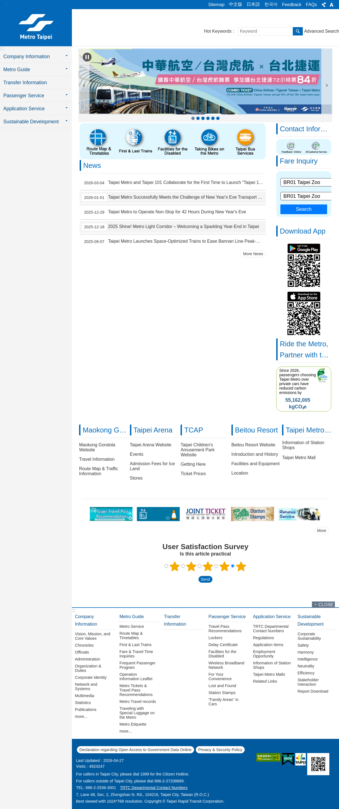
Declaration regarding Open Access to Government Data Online (135, 749)
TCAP (193, 430)
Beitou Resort (256, 430)
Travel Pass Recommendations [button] (208, 118)
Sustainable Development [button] (31, 121)
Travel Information (96, 459)
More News (253, 254)
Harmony (306, 652)
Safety (303, 645)
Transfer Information (25, 82)
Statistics (83, 702)
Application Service (272, 616)
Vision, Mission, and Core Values (92, 636)
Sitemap (216, 4)
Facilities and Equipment (255, 463)
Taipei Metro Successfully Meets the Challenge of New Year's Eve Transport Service (174, 197)
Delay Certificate (223, 644)
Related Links (265, 681)
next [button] (326, 85)
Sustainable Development (311, 620)
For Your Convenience (220, 676)
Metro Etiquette (133, 724)
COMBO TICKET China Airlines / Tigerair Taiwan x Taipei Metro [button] (193, 118)
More (321, 530)
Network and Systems (86, 686)
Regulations (263, 638)
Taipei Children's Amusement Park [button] (218, 118)
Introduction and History (254, 454)
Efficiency (306, 673)
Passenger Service (227, 616)
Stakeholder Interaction (308, 682)
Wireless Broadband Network (226, 665)
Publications (86, 709)
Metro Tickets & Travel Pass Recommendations (136, 690)
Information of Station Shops (272, 665)
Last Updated (88, 760)
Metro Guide (131, 616)
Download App (302, 231)
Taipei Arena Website (150, 444)
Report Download (313, 691)
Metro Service (131, 626)
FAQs (311, 4)
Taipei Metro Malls (269, 674)
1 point (174, 566)
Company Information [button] (26, 56)
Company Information (86, 620)
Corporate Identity (90, 677)
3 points (208, 566)
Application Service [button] (24, 108)
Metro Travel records (137, 701)
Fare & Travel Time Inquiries (136, 653)
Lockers (215, 638)
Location (239, 473)
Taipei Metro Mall (298, 457)
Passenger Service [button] (23, 95)
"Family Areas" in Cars (223, 701)
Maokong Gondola (111, 430)
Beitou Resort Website (253, 444)
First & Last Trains (135, 644)
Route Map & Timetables (131, 635)
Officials (82, 652)
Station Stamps (222, 692)
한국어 (271, 4)
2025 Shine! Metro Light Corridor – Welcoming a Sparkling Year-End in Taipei (170, 227)
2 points (191, 566)
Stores (136, 478)
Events (137, 454)
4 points (224, 566)
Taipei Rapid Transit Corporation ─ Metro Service (36, 26)
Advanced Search (321, 31)
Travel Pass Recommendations (225, 628)
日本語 (253, 4)
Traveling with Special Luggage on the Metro (137, 713)
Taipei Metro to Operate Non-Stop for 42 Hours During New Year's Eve (164, 212)
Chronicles (84, 645)
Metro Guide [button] (16, 69)
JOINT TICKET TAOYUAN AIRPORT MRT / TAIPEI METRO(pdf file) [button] (213, 118)
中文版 (235, 4)
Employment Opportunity (264, 653)
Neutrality (306, 666)
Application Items (268, 644)
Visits (80, 766)
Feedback (291, 4)
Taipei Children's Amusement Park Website (198, 449)
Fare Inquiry (299, 161)
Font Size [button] (331, 4)
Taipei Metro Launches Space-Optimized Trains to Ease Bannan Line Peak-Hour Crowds (174, 241)
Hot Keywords (218, 31)
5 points (241, 566)
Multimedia (84, 695)
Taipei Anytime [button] (203, 118)
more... (81, 716)
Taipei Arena (153, 430)
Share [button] (323, 4)
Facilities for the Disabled (222, 653)
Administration (87, 659)
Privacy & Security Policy (220, 749)
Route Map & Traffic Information (98, 471)
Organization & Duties (88, 668)
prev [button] (84, 85)
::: (6, 3)
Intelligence (308, 659)
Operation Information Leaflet (135, 676)
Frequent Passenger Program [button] (198, 118)
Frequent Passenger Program (137, 665)
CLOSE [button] (326, 604)
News (92, 165)
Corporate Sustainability (309, 636)
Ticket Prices (193, 473)
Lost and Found (222, 685)
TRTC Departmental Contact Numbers (271, 628)
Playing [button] (87, 57)
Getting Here (193, 464)
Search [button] (298, 31)
